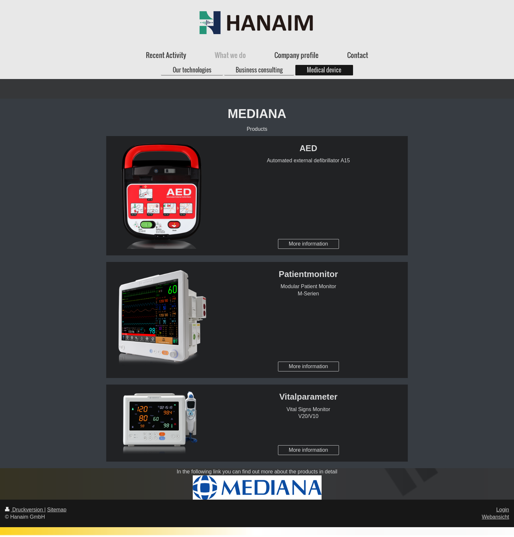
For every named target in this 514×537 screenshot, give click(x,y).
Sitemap (57, 509)
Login (502, 509)
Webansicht (495, 517)
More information (308, 244)
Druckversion (24, 509)
